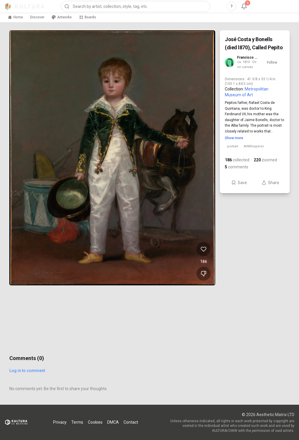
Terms (77, 422)
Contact (131, 422)
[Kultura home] (24, 6)
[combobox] (135, 6)
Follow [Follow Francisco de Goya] (272, 62)
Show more (234, 138)
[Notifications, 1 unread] (244, 6)
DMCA (113, 422)
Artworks (61, 17)
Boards (87, 17)
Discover (37, 17)
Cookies (95, 422)
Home (15, 17)
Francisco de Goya (248, 57)
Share (270, 182)
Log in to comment (27, 370)
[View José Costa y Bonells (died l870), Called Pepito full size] (112, 157)
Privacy (60, 422)
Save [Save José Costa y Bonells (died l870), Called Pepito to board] (239, 182)
